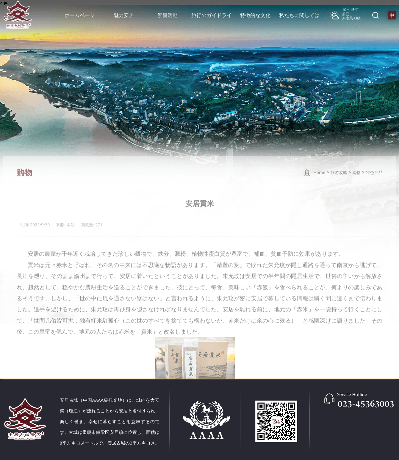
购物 (356, 184)
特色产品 (374, 184)
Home (319, 184)
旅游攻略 (339, 184)
